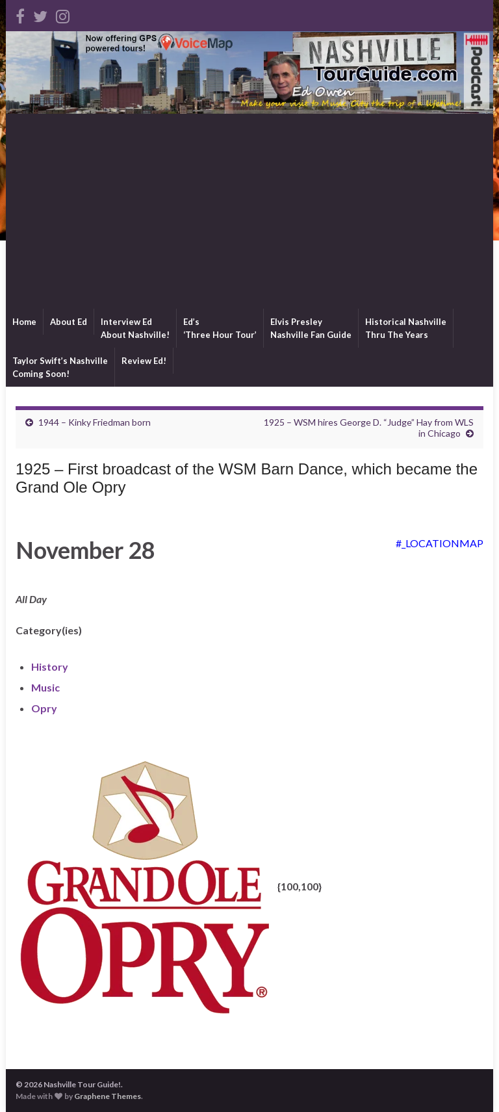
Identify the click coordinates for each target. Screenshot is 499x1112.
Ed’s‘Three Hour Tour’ (220, 328)
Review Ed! (144, 361)
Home (24, 322)
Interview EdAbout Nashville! (135, 328)
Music (45, 687)
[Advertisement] (249, 211)
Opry (44, 708)
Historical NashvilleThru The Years (405, 328)
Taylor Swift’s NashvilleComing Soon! (60, 367)
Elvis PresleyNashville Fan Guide (311, 328)
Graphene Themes (107, 1096)
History (49, 666)
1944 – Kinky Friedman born (94, 422)
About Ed (68, 322)
